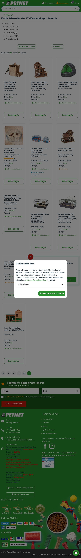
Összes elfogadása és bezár (52, 293)
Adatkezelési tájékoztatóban (36, 280)
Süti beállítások (24, 285)
